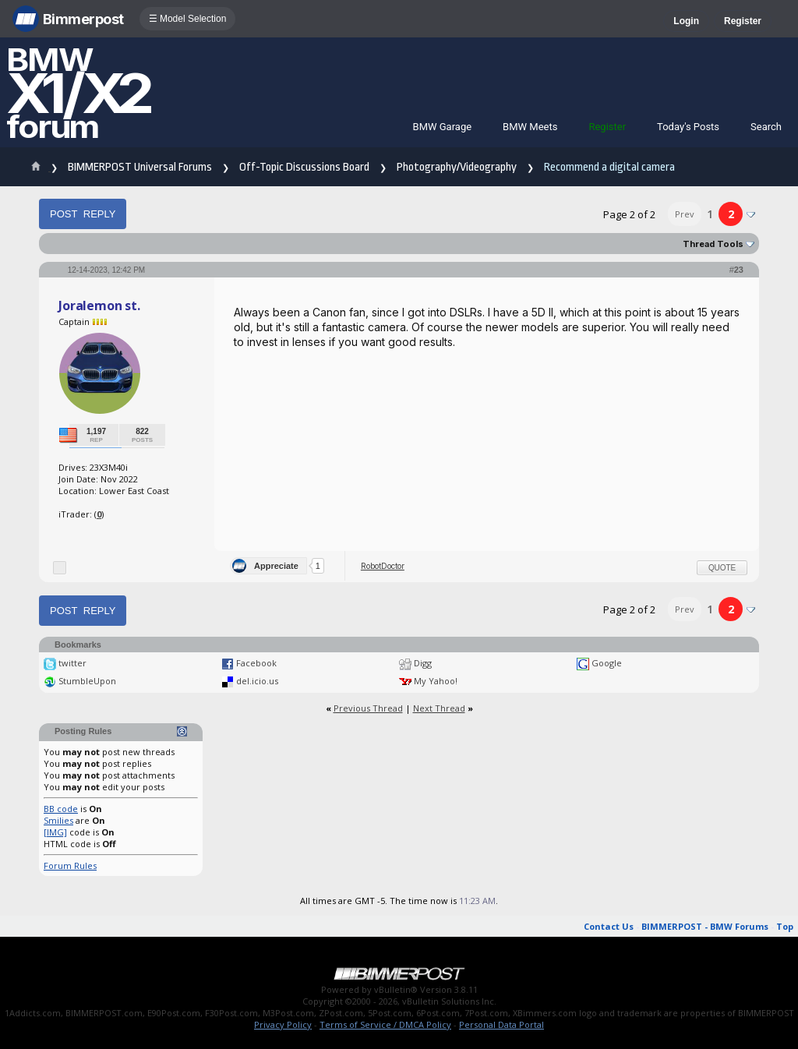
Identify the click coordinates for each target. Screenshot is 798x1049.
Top (784, 926)
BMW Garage (442, 126)
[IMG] (55, 832)
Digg (423, 663)
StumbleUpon (87, 681)
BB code (61, 808)
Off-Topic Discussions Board (304, 167)
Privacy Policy (283, 1024)
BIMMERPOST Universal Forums (140, 167)
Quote (722, 567)
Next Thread (439, 708)
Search (766, 126)
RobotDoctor (382, 565)
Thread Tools (713, 243)
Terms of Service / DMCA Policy (385, 1024)
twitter (72, 663)
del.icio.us (257, 681)
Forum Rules (70, 865)
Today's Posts (688, 126)
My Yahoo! (435, 681)
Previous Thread (368, 708)
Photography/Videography (457, 167)
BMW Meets (530, 126)
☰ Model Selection (188, 18)
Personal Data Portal (501, 1024)
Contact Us (609, 926)
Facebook (256, 663)
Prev (684, 214)
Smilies (58, 820)
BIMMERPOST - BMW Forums (704, 926)
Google (606, 663)
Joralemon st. (99, 305)
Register (742, 21)
